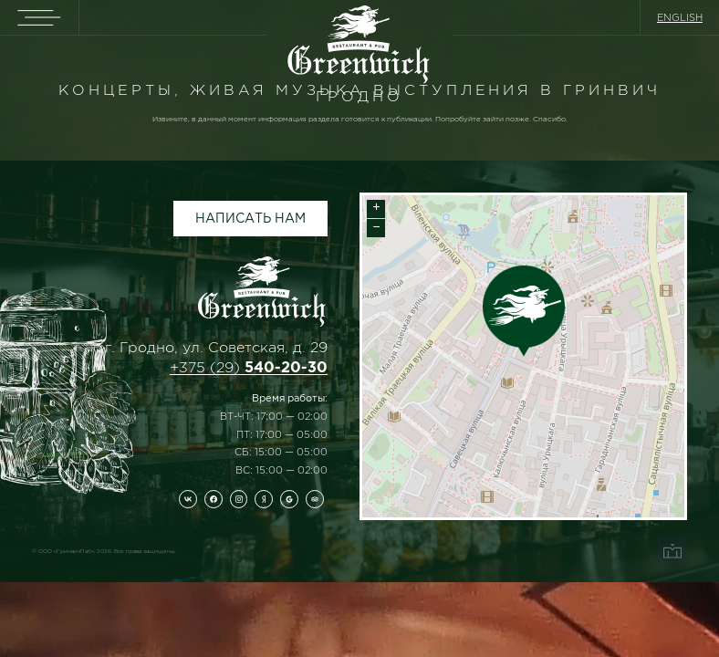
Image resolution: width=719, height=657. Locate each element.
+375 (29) (249, 367)
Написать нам (250, 218)
